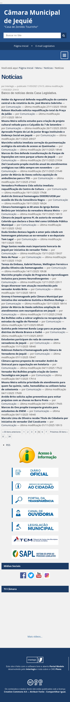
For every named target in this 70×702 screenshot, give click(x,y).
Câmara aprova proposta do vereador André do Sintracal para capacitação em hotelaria (29, 362)
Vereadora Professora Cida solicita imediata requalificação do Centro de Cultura (27, 187)
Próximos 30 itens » (59, 432)
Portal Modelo (56, 666)
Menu (38, 68)
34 (9, 436)
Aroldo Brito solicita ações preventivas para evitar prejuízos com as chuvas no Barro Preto (31, 398)
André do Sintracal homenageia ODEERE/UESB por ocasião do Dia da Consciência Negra (30, 197)
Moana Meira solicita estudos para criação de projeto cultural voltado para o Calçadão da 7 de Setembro (33, 122)
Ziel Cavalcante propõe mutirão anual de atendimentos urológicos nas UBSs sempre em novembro (34, 165)
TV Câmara (10, 589)
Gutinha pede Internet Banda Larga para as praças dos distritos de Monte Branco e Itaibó (33, 330)
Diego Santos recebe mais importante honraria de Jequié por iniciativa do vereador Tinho (31, 248)
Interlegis (31, 669)
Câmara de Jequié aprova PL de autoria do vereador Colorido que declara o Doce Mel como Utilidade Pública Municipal (34, 221)
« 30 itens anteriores (12, 432)
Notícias (48, 68)
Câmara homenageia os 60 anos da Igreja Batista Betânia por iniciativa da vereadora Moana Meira (30, 208)
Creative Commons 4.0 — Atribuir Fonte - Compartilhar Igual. (35, 691)
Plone (58, 669)
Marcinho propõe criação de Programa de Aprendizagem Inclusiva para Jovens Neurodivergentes (35, 276)
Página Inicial (21, 46)
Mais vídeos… (35, 636)
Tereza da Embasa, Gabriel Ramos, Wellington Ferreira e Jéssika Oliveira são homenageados (34, 265)
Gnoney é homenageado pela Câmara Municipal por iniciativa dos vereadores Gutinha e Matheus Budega (32, 298)
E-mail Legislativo (45, 46)
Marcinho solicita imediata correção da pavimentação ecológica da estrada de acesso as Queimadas (33, 144)
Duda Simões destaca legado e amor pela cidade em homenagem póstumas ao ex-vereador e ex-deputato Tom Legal (33, 235)
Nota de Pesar (9, 257)
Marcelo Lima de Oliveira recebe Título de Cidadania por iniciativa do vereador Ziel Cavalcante (34, 419)
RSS (8, 445)
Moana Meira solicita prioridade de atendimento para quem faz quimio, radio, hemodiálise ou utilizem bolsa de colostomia (33, 386)
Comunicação (13, 106)
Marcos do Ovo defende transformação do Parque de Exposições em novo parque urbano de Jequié (32, 154)
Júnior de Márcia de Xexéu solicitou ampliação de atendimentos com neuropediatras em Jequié (30, 308)
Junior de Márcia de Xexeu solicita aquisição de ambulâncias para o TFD (29, 176)
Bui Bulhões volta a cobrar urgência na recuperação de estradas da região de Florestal (33, 319)
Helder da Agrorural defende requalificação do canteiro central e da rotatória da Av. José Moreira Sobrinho (34, 101)
